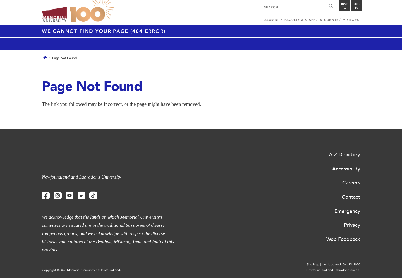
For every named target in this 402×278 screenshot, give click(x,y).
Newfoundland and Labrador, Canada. (333, 270)
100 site (92, 11)
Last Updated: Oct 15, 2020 (341, 264)
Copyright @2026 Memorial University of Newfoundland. (81, 270)
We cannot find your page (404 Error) (104, 31)
